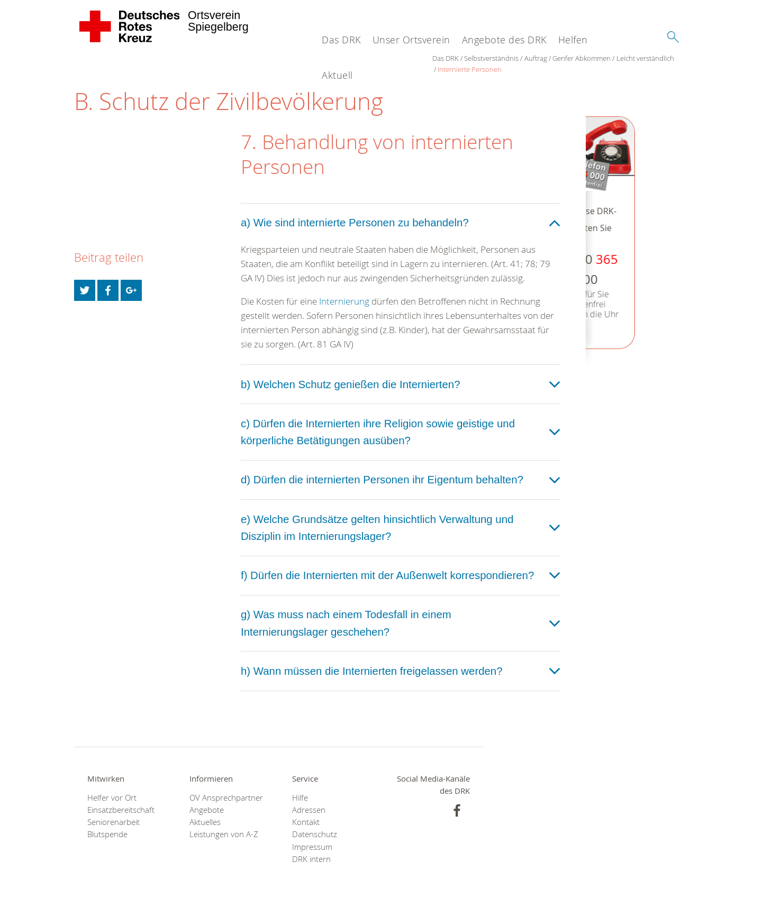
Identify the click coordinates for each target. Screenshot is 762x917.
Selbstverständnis (491, 58)
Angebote (206, 810)
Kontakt (306, 822)
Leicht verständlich (645, 58)
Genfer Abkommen (581, 58)
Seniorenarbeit (113, 822)
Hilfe (300, 798)
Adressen (308, 810)
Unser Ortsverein (411, 39)
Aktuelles (205, 822)
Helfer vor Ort (112, 798)
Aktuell (337, 75)
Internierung (344, 301)
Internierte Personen (470, 69)
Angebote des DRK (504, 39)
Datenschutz (314, 834)
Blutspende (107, 834)
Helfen (573, 39)
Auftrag (535, 58)
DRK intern (311, 859)
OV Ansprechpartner (226, 798)
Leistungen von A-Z (223, 834)
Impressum (312, 847)
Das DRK (341, 39)
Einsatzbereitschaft (121, 810)
